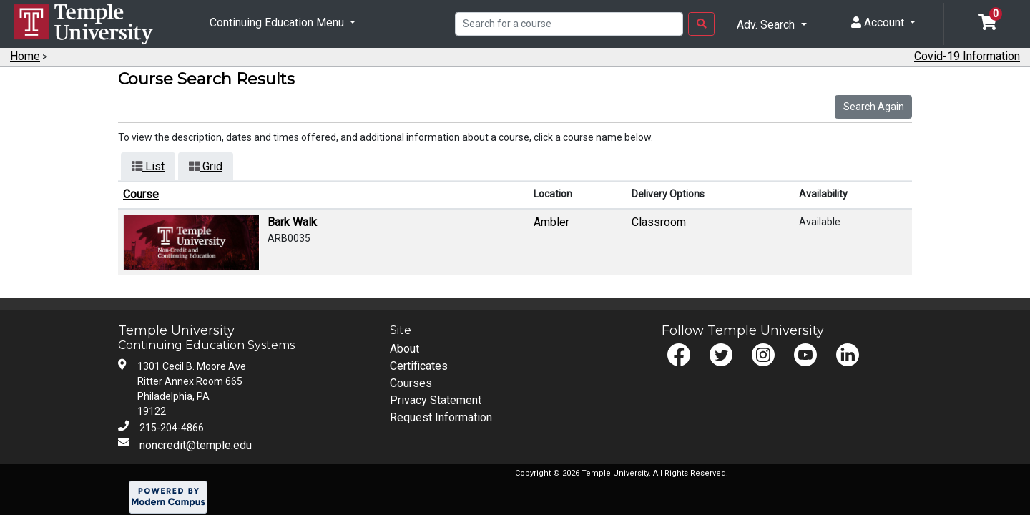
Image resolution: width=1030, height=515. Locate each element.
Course (141, 194)
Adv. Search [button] (767, 24)
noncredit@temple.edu (195, 445)
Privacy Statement (435, 400)
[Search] (569, 24)
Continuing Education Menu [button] (278, 22)
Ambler (551, 222)
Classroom (659, 222)
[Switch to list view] (148, 166)
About (404, 348)
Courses (411, 383)
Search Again (873, 106)
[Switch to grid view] (205, 166)
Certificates (419, 366)
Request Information (441, 417)
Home (25, 56)
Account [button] (879, 22)
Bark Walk (292, 222)
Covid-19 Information (967, 56)
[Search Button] (701, 24)
